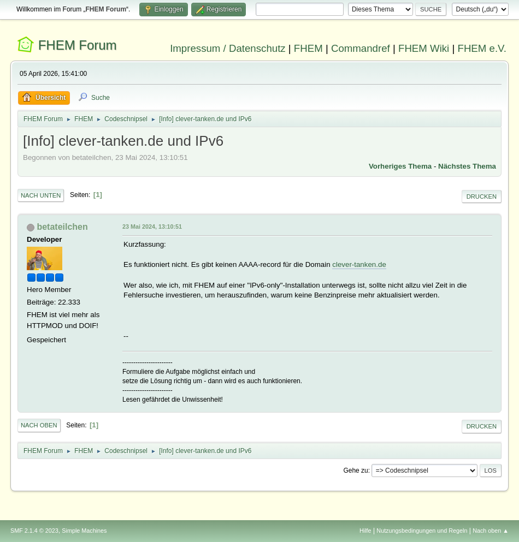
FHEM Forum (77, 45)
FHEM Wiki (423, 48)
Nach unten (41, 195)
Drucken (482, 196)
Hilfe (365, 530)
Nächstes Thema (467, 166)
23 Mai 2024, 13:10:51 (152, 226)
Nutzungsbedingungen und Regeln (421, 530)
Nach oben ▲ (491, 530)
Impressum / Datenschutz (228, 48)
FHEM (308, 48)
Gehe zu (355, 470)
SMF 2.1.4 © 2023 (34, 530)
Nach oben (39, 425)
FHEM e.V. (481, 48)
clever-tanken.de (359, 264)
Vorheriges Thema (400, 166)
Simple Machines (84, 530)
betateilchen (62, 226)
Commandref (360, 48)
